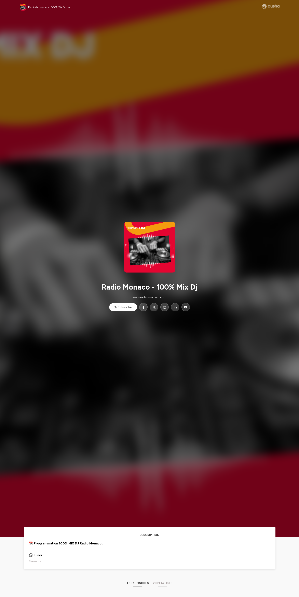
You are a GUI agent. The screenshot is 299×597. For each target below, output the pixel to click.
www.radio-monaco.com (149, 297)
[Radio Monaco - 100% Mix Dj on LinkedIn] (175, 307)
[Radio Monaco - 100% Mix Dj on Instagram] (164, 307)
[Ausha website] (271, 6)
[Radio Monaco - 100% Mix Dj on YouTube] (185, 307)
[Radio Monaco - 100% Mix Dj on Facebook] (143, 307)
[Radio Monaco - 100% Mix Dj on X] (154, 307)
